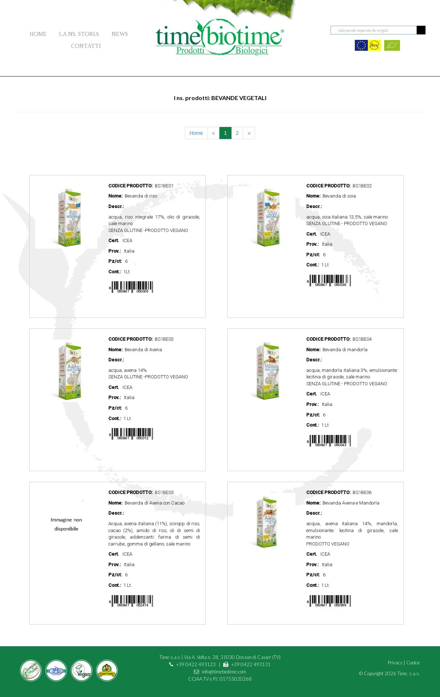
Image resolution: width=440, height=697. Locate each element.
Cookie (413, 662)
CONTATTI (86, 46)
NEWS (120, 34)
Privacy (395, 662)
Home (196, 133)
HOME (38, 34)
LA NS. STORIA (79, 34)
